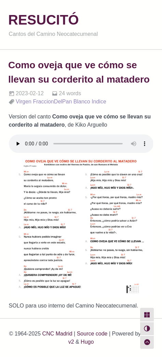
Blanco (81, 101)
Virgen (23, 101)
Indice (99, 101)
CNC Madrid (57, 334)
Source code (92, 334)
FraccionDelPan (52, 101)
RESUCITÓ (43, 19)
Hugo (87, 342)
